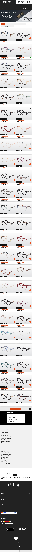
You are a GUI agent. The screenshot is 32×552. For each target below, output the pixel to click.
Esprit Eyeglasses (4, 460)
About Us (15, 493)
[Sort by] (7, 26)
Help (15, 504)
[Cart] (26, 5)
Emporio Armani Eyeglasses (7, 455)
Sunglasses (4, 8)
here (2, 478)
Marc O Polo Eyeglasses (6, 452)
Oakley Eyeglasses (5, 451)
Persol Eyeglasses (4, 458)
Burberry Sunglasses (5, 441)
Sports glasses (26, 8)
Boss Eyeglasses (4, 461)
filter (2, 24)
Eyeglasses (15, 8)
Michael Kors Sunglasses (6, 438)
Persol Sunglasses (5, 433)
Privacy (18, 546)
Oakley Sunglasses (5, 432)
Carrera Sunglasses (5, 435)
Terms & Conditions (12, 546)
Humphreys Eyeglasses (6, 454)
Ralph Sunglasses (4, 444)
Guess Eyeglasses (4, 457)
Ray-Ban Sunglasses (5, 430)
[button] (8, 2)
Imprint (21, 546)
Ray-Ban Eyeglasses (5, 449)
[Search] (5, 5)
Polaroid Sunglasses (5, 439)
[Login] (16, 5)
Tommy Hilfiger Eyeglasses (6, 463)
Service (15, 499)
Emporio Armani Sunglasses (7, 436)
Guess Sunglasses (5, 442)
